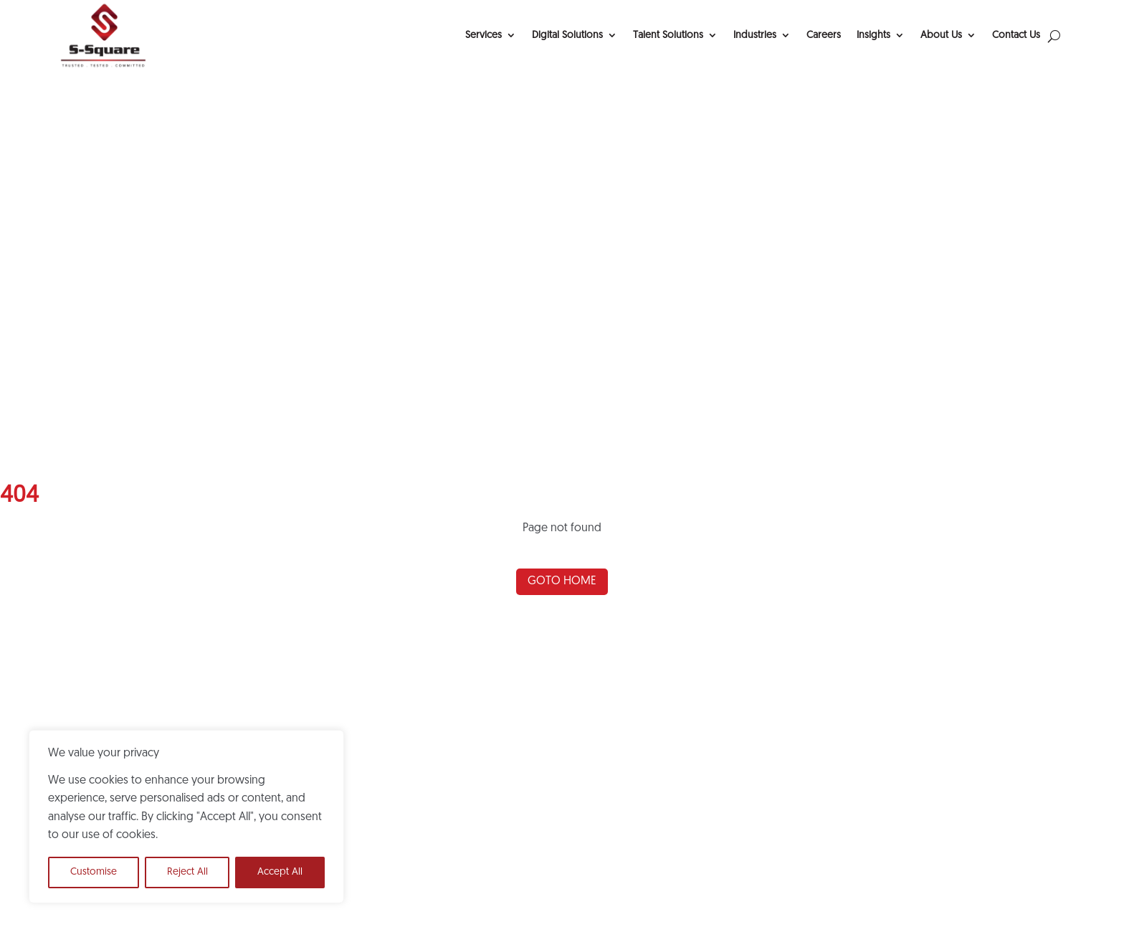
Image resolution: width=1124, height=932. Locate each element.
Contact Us (1016, 35)
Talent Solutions (668, 35)
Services (483, 35)
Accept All (280, 872)
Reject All (187, 872)
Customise (93, 872)
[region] (186, 816)
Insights (873, 35)
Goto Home (562, 581)
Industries (754, 35)
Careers (823, 35)
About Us (941, 35)
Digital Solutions (567, 35)
